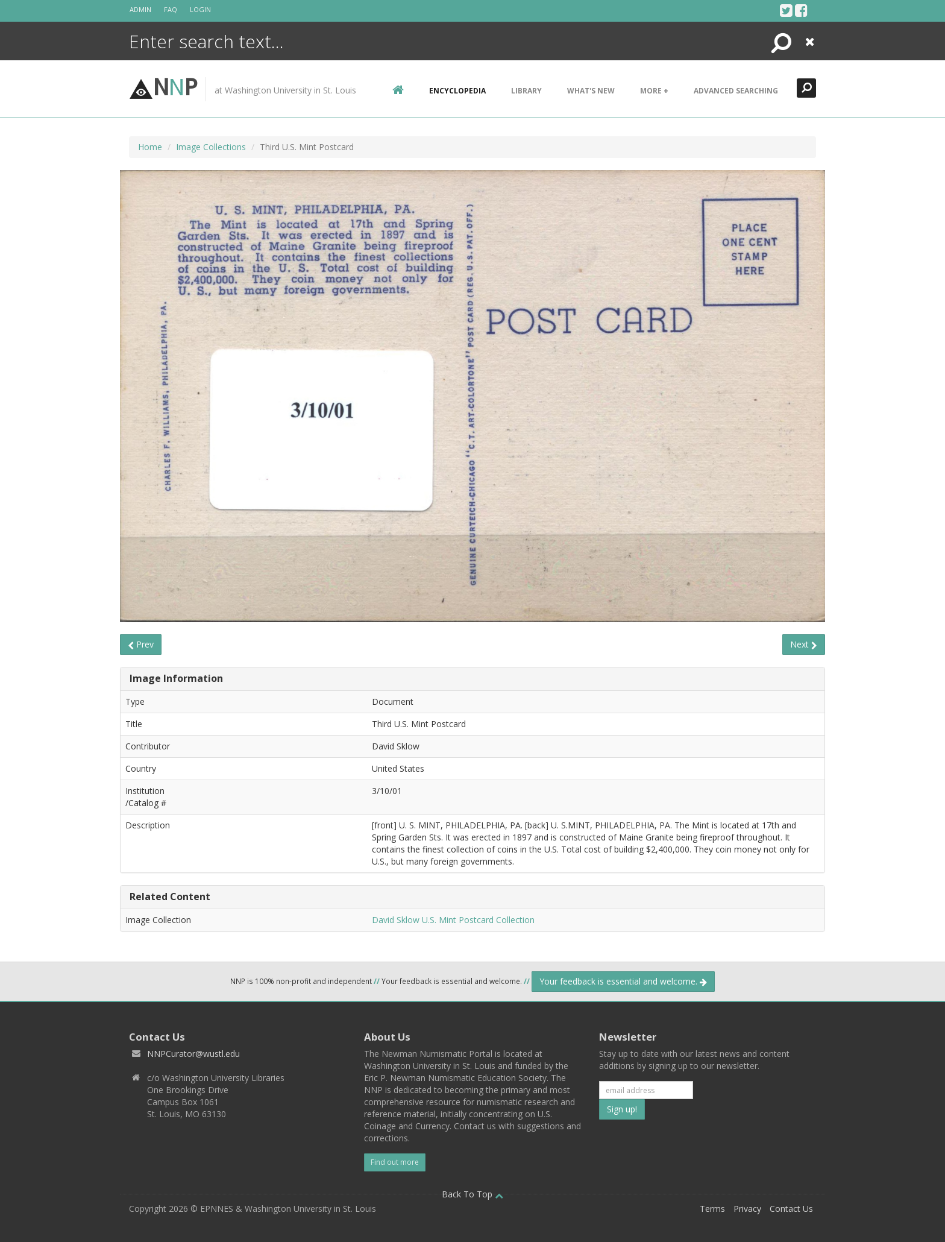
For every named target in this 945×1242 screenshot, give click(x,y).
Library (526, 91)
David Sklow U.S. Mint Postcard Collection (453, 919)
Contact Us (791, 1208)
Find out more (395, 1162)
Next (803, 644)
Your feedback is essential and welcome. (623, 981)
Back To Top (472, 1194)
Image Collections (211, 147)
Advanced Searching (736, 91)
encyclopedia (457, 91)
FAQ (170, 9)
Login (200, 9)
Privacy (747, 1208)
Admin (140, 9)
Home (150, 147)
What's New (591, 91)
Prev (141, 644)
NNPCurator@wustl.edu (193, 1053)
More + (654, 91)
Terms (712, 1208)
